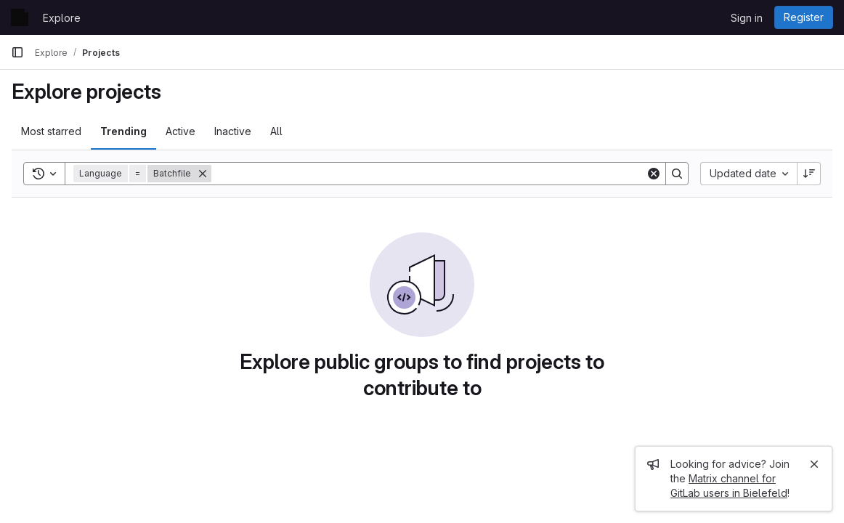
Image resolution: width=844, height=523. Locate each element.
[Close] (814, 464)
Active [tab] (180, 131)
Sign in (747, 18)
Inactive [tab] (232, 131)
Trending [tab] (123, 131)
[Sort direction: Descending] (809, 173)
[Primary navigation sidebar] (17, 52)
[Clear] (653, 173)
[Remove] (202, 173)
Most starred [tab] (51, 131)
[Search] (428, 173)
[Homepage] (19, 17)
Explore (62, 18)
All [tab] (276, 131)
